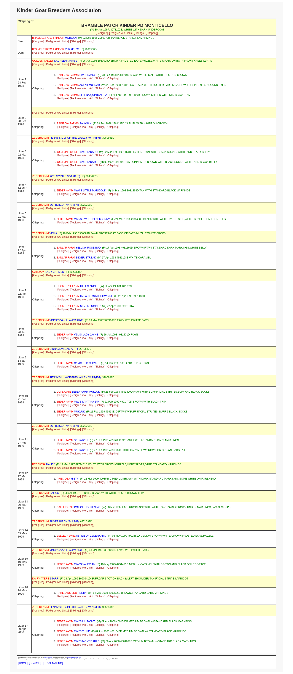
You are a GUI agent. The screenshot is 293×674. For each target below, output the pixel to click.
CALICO (45, 492)
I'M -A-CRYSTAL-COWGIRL (85, 296)
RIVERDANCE (76, 75)
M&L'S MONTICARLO (78, 641)
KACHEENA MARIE (54, 60)
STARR (45, 578)
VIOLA (44, 233)
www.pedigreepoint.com (74, 657)
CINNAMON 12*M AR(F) (55, 348)
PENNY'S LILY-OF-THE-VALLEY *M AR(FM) (66, 137)
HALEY (43, 464)
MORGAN (54, 37)
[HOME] (23, 663)
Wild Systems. (48, 657)
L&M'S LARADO (77, 152)
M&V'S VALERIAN (76, 564)
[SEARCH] (35, 663)
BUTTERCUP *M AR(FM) (55, 204)
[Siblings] (139, 33)
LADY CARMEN (48, 271)
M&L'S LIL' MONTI (76, 621)
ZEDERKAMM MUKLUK (78, 391)
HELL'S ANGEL (77, 286)
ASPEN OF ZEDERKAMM (82, 535)
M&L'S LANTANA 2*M (78, 401)
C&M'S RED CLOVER (78, 363)
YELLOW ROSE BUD (79, 247)
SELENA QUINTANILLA (82, 94)
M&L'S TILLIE (73, 631)
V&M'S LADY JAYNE (77, 334)
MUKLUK (71, 411)
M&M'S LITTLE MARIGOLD (81, 190)
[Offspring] (152, 33)
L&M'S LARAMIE (77, 162)
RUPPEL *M (55, 49)
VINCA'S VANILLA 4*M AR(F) (57, 320)
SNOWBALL (72, 440)
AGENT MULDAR (78, 85)
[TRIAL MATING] (53, 663)
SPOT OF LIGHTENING (78, 507)
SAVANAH (74, 123)
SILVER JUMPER (78, 306)
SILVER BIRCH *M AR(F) (55, 521)
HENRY (72, 592)
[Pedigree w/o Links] (120, 33)
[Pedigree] (102, 33)
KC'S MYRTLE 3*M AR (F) (56, 176)
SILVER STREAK (76, 257)
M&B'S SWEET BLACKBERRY (83, 219)
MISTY (67, 478)
